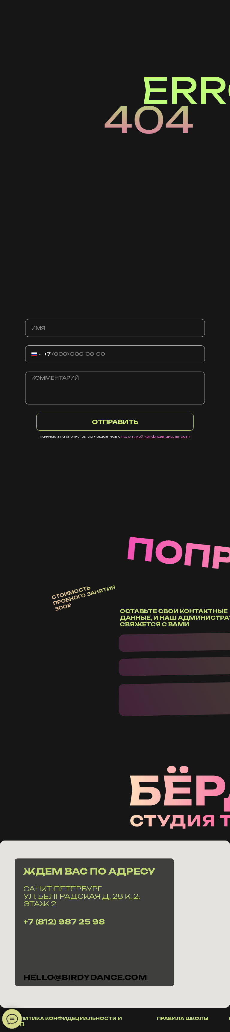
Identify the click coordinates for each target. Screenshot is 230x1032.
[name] (115, 328)
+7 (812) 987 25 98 (64, 921)
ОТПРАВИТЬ (115, 422)
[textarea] (115, 388)
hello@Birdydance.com (85, 977)
